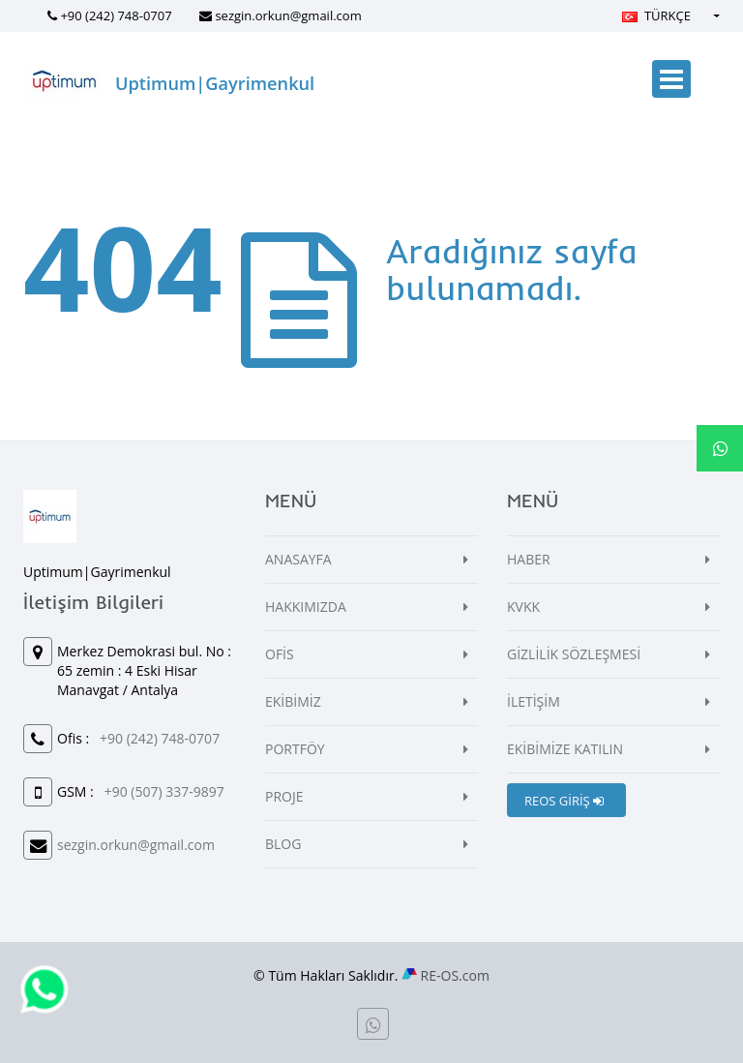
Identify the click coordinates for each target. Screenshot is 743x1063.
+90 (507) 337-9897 (164, 791)
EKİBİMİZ (293, 701)
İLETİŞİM (533, 701)
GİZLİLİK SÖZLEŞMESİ (573, 654)
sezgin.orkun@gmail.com (288, 15)
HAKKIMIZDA (305, 606)
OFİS (279, 654)
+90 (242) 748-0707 (115, 15)
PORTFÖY (295, 749)
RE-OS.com (455, 975)
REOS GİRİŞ (564, 800)
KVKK (523, 606)
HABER (528, 559)
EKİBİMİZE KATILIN (565, 749)
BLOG (283, 844)
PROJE (284, 796)
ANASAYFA (298, 559)
